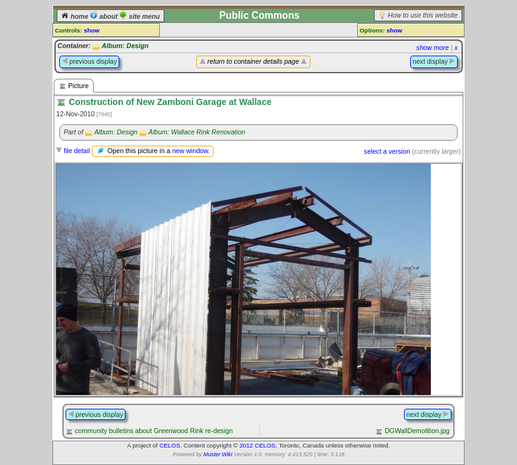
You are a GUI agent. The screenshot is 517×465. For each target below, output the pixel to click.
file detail (77, 150)
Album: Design (125, 45)
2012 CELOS (257, 445)
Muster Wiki (218, 454)
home (75, 16)
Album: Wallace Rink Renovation (197, 132)
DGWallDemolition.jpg (417, 430)
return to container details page (253, 61)
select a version (387, 151)
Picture (74, 86)
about (104, 16)
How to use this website (423, 15)
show (91, 30)
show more (432, 47)
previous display (89, 61)
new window (190, 150)
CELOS (169, 445)
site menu (139, 16)
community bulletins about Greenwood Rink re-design (154, 430)
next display (434, 61)
